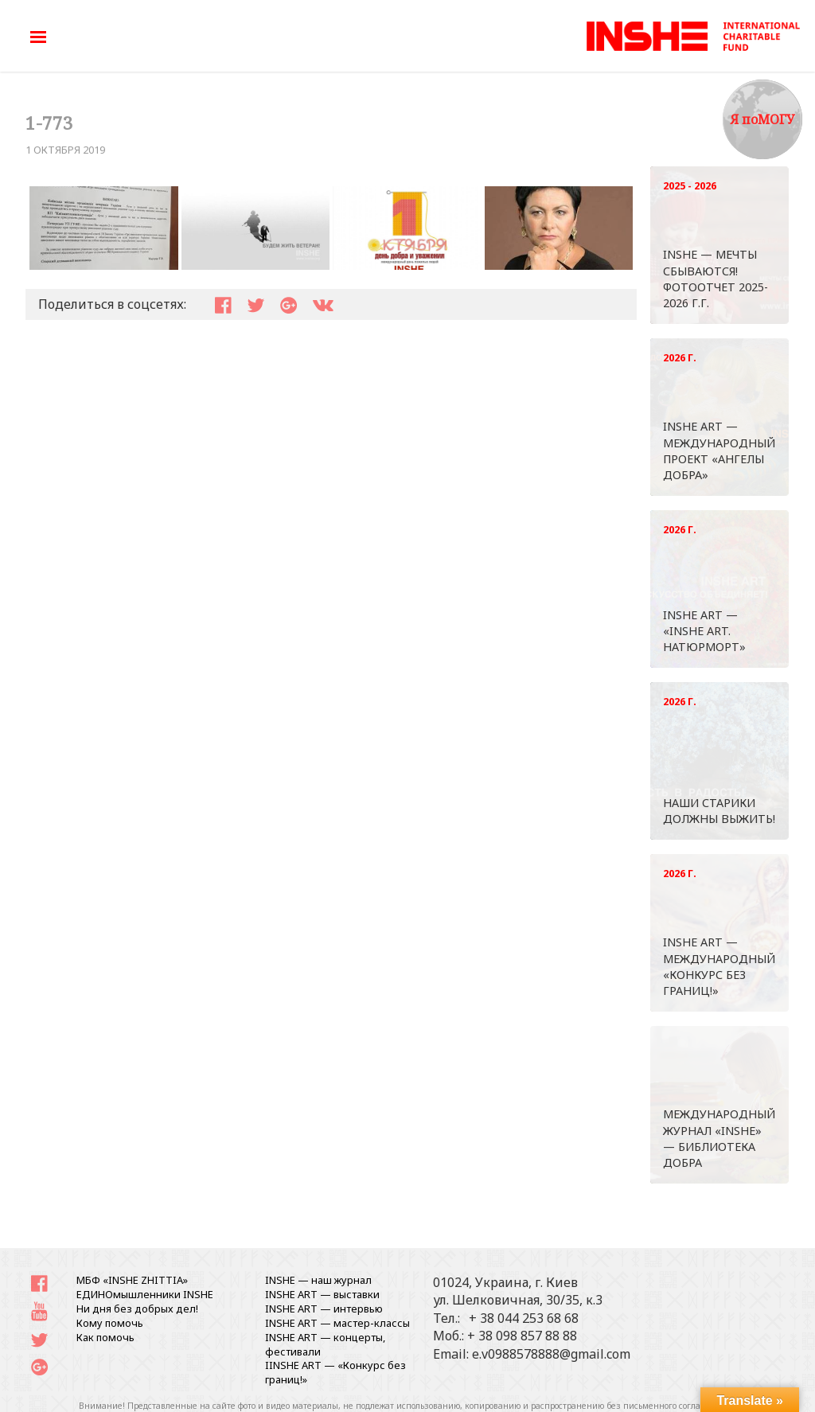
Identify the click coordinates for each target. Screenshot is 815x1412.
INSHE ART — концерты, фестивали (325, 1344)
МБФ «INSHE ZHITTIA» (132, 1280)
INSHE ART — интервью (324, 1308)
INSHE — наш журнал (318, 1280)
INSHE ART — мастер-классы (337, 1323)
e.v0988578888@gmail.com (551, 1354)
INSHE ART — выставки (322, 1294)
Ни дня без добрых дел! (137, 1308)
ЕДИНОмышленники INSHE (144, 1294)
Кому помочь (109, 1323)
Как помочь (105, 1337)
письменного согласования (679, 1405)
